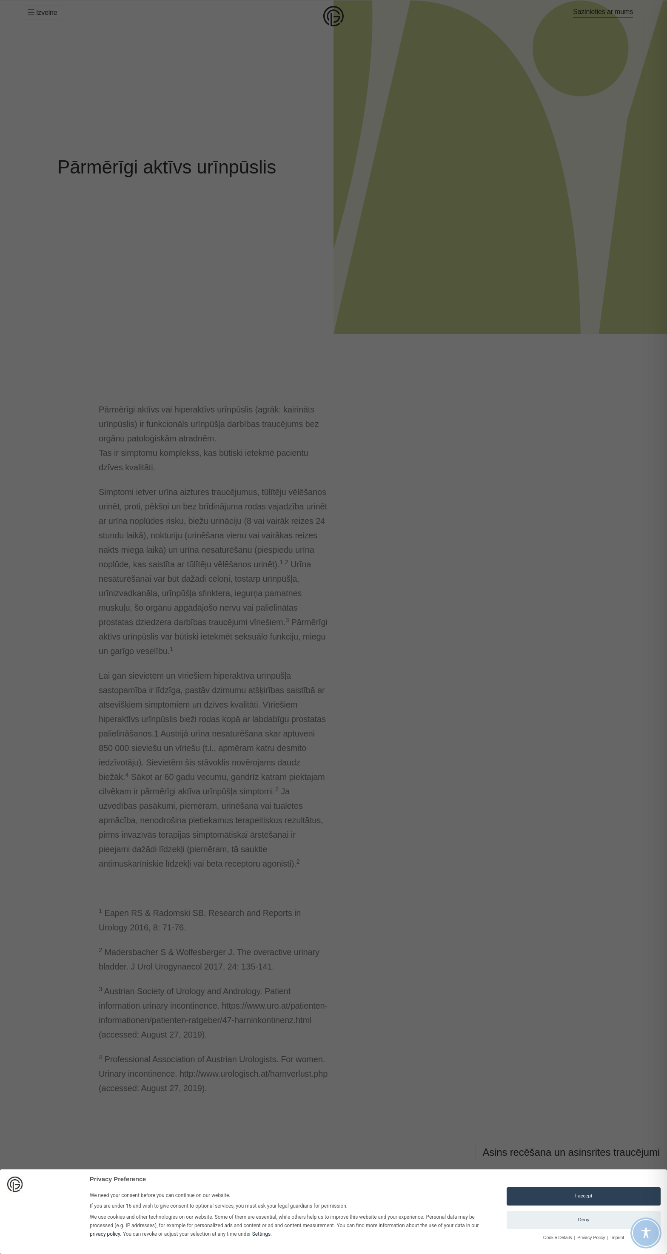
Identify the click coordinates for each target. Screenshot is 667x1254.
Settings (261, 1234)
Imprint (617, 1237)
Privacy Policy (591, 1237)
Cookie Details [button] (558, 1237)
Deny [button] (584, 1219)
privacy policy (105, 1234)
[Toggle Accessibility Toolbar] (646, 1233)
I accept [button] (583, 1195)
